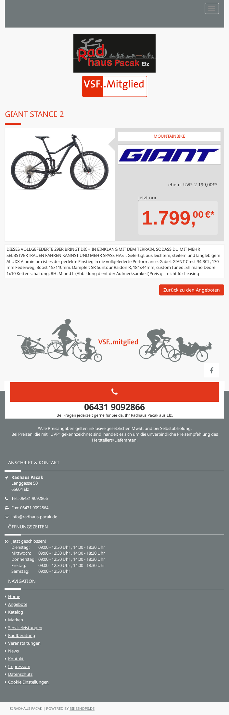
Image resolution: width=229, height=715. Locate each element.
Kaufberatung (21, 635)
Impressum (19, 666)
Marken (15, 620)
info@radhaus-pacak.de (34, 517)
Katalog (15, 612)
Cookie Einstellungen (28, 682)
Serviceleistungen (25, 627)
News (13, 651)
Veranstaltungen (24, 643)
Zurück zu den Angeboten (191, 290)
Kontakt (16, 659)
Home (14, 596)
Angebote (17, 604)
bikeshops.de (82, 708)
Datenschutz (20, 674)
